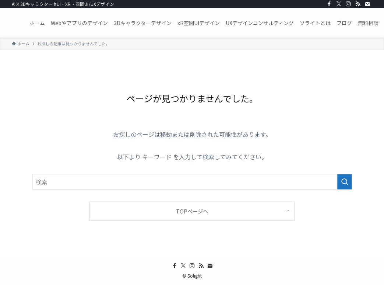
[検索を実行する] (344, 182)
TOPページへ (192, 211)
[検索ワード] (192, 182)
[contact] (367, 4)
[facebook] (329, 4)
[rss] (358, 4)
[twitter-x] (339, 4)
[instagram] (348, 4)
